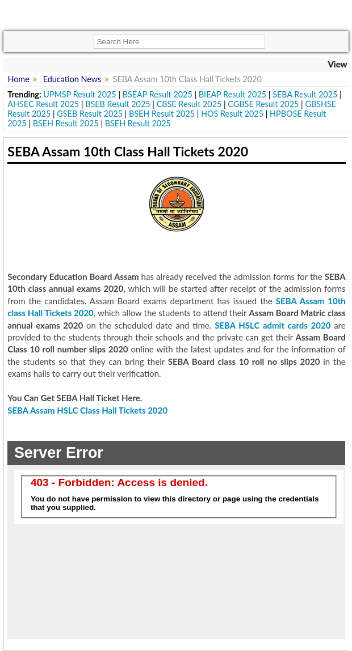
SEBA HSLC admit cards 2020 (272, 325)
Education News (72, 79)
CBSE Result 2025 (189, 104)
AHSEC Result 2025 (43, 104)
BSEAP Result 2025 (157, 94)
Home (18, 79)
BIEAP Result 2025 (232, 94)
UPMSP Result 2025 (79, 94)
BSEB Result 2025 (117, 104)
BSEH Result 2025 (162, 113)
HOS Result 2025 (232, 113)
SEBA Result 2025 (305, 94)
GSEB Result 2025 (90, 113)
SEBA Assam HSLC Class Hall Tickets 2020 (87, 410)
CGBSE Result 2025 (263, 104)
